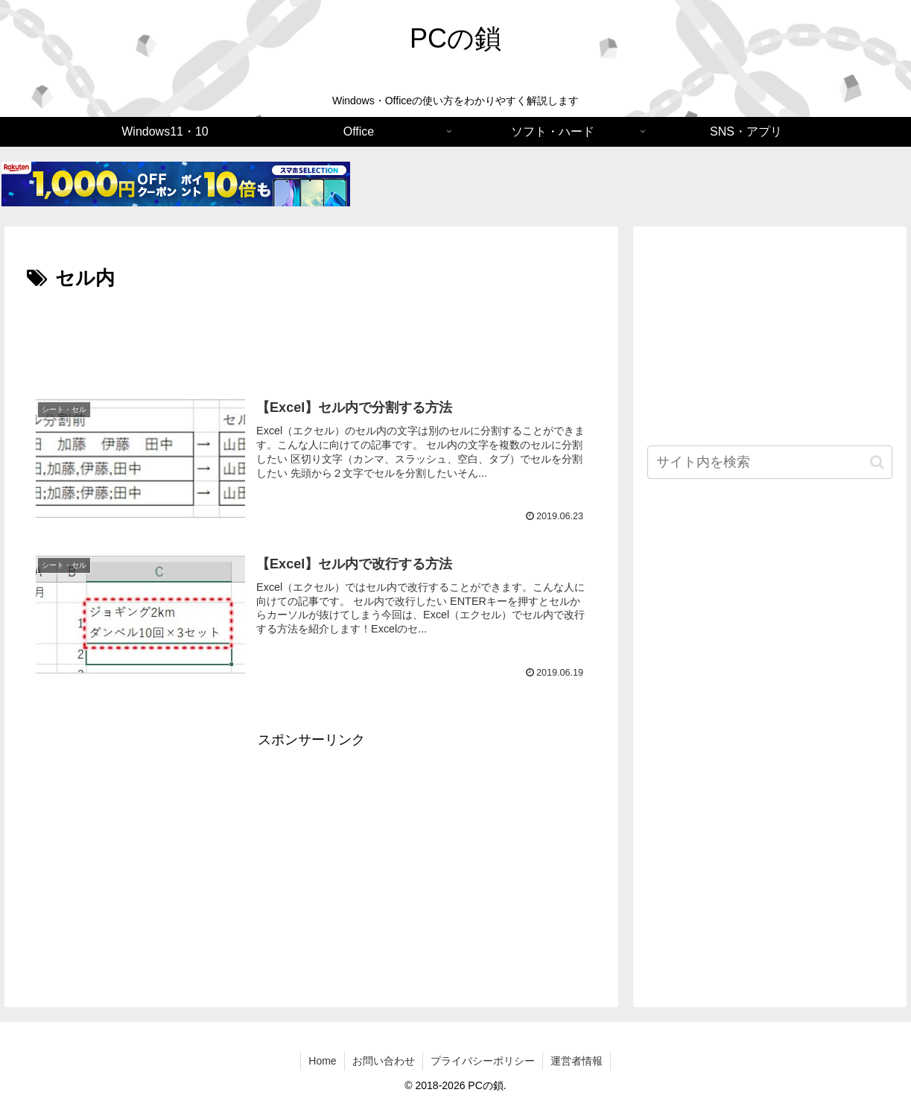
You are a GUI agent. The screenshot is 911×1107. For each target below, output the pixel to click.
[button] (877, 462)
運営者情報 (576, 1061)
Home (322, 1061)
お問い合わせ (383, 1061)
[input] (769, 462)
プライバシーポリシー (483, 1061)
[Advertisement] (311, 336)
